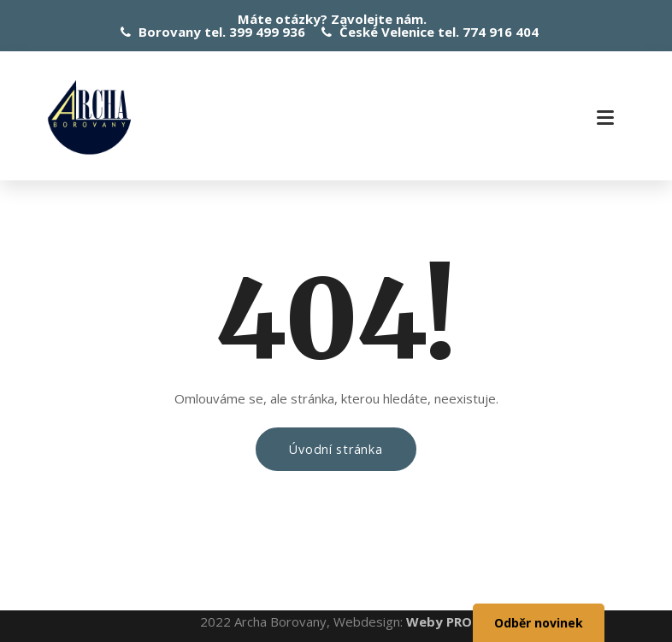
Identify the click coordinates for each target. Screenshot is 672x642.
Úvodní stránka (335, 449)
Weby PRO (439, 621)
